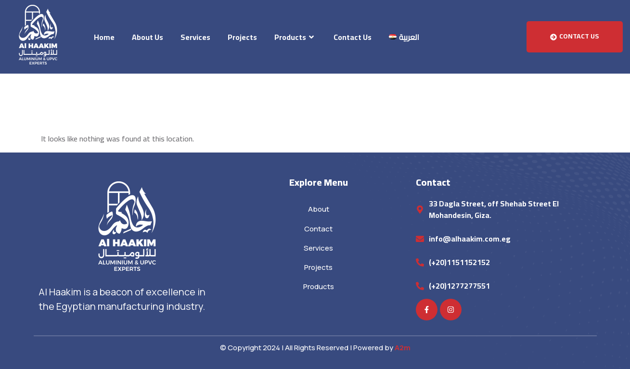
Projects (242, 37)
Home (104, 37)
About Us (147, 37)
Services (195, 37)
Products (295, 37)
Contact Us (353, 37)
